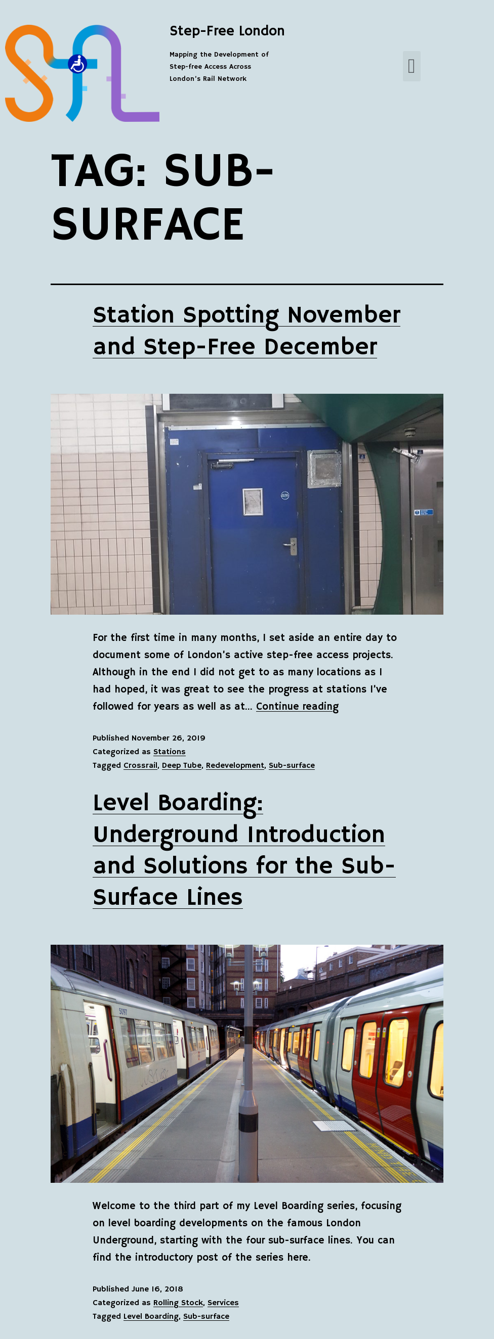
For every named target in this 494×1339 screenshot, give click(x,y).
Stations (169, 752)
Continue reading (297, 707)
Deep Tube (181, 766)
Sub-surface (292, 766)
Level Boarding (151, 1317)
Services (223, 1303)
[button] (412, 66)
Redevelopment (235, 766)
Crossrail (140, 766)
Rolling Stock (178, 1303)
